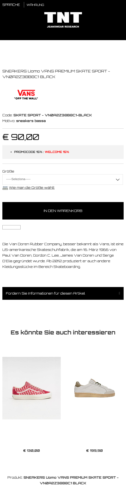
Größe (8, 171)
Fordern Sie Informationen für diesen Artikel (45, 293)
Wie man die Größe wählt (32, 188)
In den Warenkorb (62, 211)
